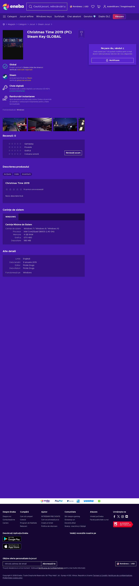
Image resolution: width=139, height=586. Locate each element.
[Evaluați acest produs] (14, 189)
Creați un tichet (47, 523)
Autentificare (111, 6)
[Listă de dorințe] (93, 6)
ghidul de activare (24, 80)
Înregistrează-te (128, 7)
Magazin (11, 24)
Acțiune (7, 174)
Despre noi (7, 516)
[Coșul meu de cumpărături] (99, 6)
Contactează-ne (9, 520)
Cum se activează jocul (50, 520)
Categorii (22, 24)
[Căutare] (47, 6)
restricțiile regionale (24, 69)
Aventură (26, 174)
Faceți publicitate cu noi (99, 520)
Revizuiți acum (73, 153)
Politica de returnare (49, 526)
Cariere (5, 523)
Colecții (23, 520)
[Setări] (79, 6)
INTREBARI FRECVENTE (50, 516)
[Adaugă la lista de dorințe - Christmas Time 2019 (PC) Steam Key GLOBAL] (81, 34)
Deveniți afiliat (70, 523)
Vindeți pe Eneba (96, 516)
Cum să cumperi (26, 516)
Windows (27, 273)
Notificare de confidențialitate (120, 575)
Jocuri (32, 24)
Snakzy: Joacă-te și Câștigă (75, 526)
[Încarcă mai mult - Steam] (5, 77)
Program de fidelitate (28, 523)
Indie (16, 174)
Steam (29, 78)
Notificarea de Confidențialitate (50, 568)
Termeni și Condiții (100, 575)
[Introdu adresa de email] (22, 563)
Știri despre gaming (72, 516)
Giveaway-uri (70, 520)
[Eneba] (13, 6)
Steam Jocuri (44, 24)
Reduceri (23, 526)
